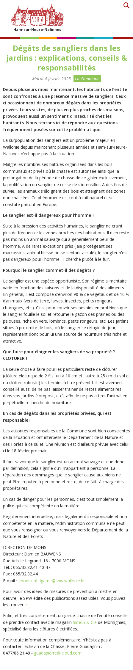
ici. (27, 605)
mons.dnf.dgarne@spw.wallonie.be (52, 580)
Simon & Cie (85, 622)
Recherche (126, 5)
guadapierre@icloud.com (58, 653)
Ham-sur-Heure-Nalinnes (37, 17)
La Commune (87, 78)
